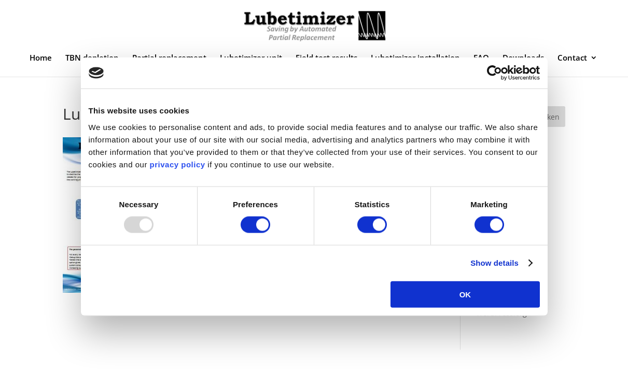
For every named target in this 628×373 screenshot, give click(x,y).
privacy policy (176, 164)
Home (41, 58)
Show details (494, 263)
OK (465, 294)
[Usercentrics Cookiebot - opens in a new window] (494, 73)
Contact (572, 58)
